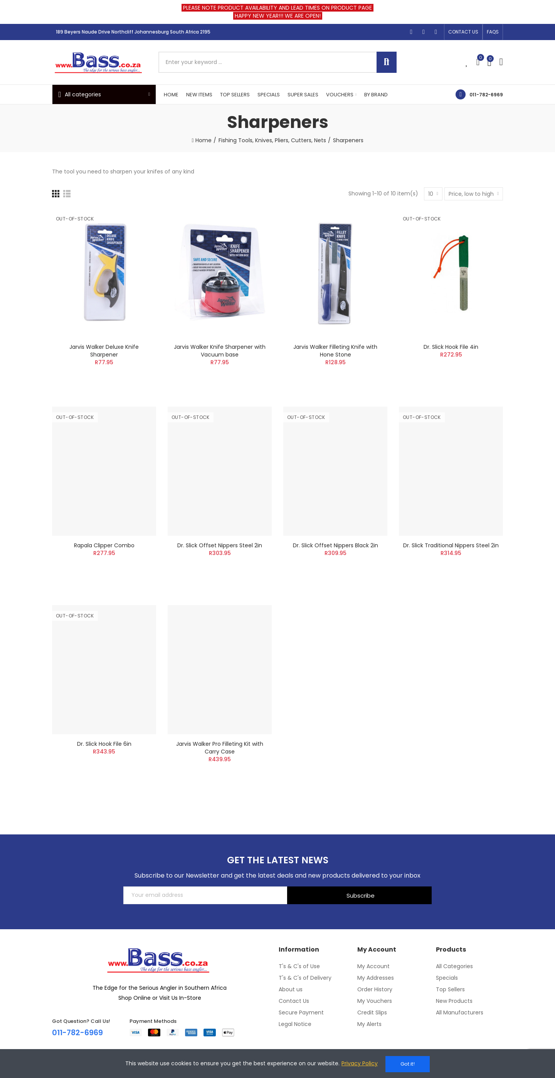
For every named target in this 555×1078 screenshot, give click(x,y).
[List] (67, 193)
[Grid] (55, 193)
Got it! (407, 1064)
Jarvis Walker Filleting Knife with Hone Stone (335, 350)
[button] (463, 32)
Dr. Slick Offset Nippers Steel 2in (219, 545)
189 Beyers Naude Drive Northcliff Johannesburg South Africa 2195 (133, 32)
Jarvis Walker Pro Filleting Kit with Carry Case (219, 747)
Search (387, 62)
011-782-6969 (486, 94)
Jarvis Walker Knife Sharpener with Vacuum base (220, 350)
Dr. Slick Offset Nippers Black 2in (335, 545)
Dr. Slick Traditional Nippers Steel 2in (451, 545)
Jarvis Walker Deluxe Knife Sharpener (104, 350)
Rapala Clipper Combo (104, 545)
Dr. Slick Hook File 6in (104, 744)
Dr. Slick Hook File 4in (451, 347)
